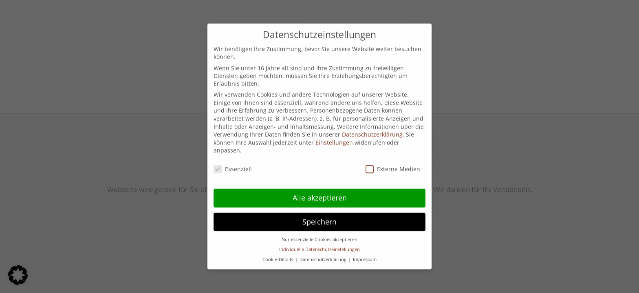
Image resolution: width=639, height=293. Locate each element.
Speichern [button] (319, 216)
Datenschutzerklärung (372, 128)
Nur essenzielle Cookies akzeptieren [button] (319, 233)
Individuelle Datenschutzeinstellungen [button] (319, 243)
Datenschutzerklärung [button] (324, 253)
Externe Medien (393, 163)
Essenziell (233, 163)
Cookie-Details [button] (278, 253)
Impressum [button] (365, 253)
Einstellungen (334, 136)
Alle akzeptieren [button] (320, 192)
